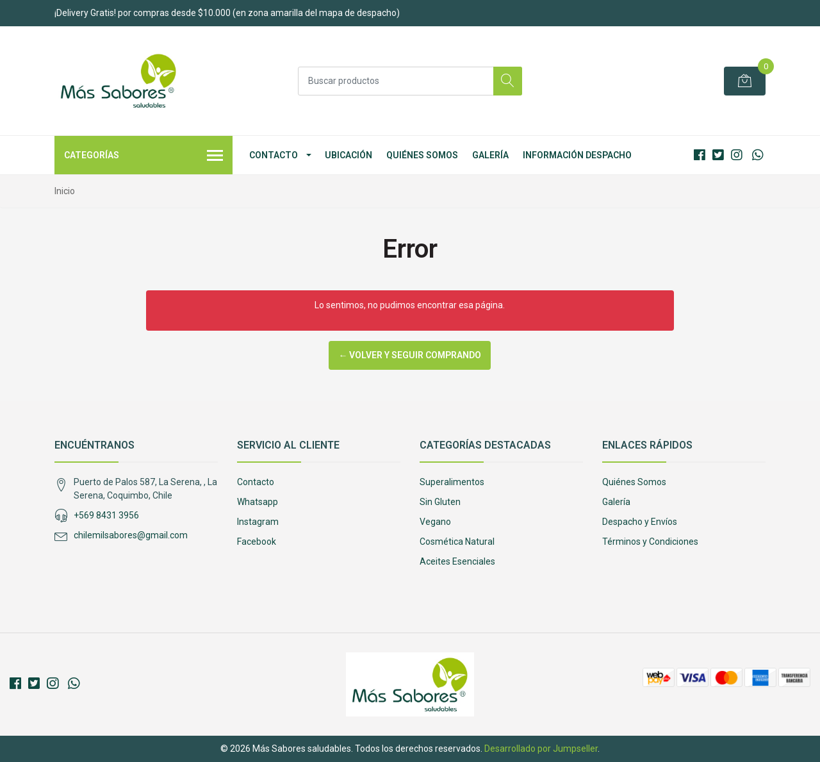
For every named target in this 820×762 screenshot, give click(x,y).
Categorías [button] (143, 156)
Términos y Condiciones (650, 541)
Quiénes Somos (422, 155)
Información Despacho (577, 155)
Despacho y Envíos (639, 522)
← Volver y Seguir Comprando (409, 355)
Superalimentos (452, 482)
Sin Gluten (440, 502)
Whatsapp (257, 502)
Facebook (256, 541)
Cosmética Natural (457, 541)
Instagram (258, 522)
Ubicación (348, 155)
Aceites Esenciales (457, 561)
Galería (490, 155)
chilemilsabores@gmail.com (131, 535)
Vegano (435, 522)
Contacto (273, 155)
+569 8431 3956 (106, 515)
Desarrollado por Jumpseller (541, 748)
